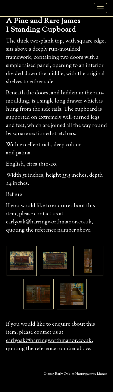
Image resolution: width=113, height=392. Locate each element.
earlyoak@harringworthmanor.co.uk (49, 222)
